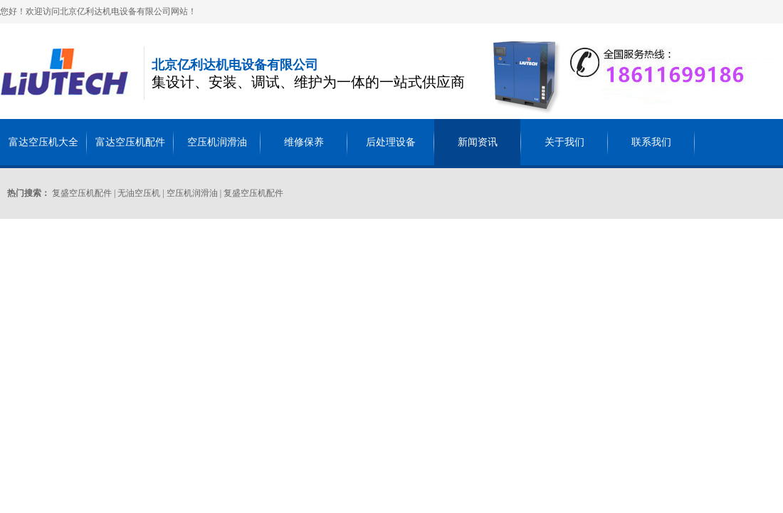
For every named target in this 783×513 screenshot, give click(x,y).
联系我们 (651, 142)
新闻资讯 (478, 142)
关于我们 (564, 142)
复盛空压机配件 (82, 193)
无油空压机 (138, 193)
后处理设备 (391, 142)
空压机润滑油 (217, 142)
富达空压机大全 (43, 142)
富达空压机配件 (130, 142)
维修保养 (304, 142)
